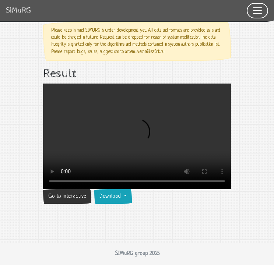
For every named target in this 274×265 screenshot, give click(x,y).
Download (110, 196)
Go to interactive (67, 196)
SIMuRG (18, 10)
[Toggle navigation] (257, 10)
